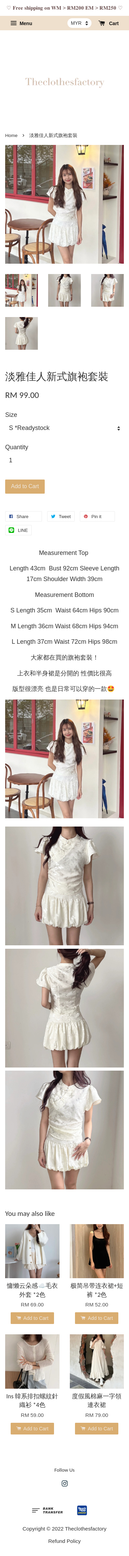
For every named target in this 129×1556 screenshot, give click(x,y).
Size (11, 414)
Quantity (16, 447)
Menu (21, 23)
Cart (108, 23)
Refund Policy (64, 1541)
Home (11, 135)
